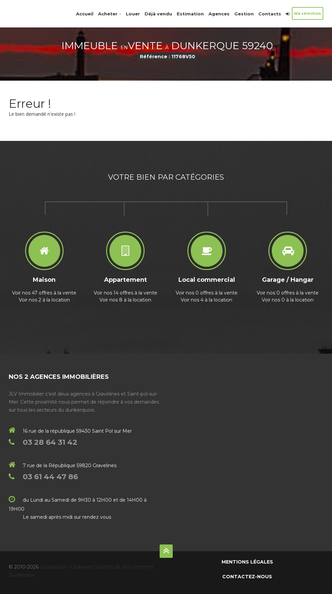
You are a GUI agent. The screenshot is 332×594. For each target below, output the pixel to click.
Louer (133, 13)
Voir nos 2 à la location (44, 300)
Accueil (84, 13)
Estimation (190, 13)
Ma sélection (307, 13)
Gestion (244, 13)
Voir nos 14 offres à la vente (125, 293)
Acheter (109, 13)
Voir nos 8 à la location (125, 300)
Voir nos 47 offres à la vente (44, 293)
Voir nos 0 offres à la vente (207, 293)
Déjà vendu (158, 13)
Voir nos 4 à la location (206, 300)
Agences (219, 13)
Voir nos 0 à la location (288, 300)
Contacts (269, 13)
